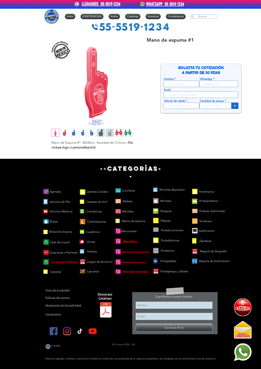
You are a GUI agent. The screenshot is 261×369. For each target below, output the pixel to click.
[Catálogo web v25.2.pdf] (105, 310)
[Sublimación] (206, 230)
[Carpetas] (55, 271)
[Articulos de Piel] (59, 201)
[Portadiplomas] (170, 240)
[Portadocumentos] (172, 230)
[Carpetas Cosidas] (96, 191)
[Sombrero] (205, 221)
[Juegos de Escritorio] (99, 261)
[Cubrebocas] (94, 211)
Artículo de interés (174, 101)
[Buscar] (203, 16)
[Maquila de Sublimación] (214, 261)
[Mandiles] (127, 211)
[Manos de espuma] (133, 221)
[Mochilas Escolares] (134, 262)
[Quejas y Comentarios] (243, 330)
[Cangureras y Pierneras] (63, 252)
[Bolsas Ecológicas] (60, 232)
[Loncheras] (128, 190)
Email (167, 89)
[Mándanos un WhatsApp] (243, 352)
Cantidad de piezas (212, 101)
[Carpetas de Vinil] (96, 201)
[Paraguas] (165, 211)
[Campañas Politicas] (64, 262)
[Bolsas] (53, 221)
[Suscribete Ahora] (174, 328)
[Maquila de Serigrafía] (213, 251)
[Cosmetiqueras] (96, 221)
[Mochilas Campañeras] (135, 251)
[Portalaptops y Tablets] (174, 271)
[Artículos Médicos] (60, 211)
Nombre (169, 79)
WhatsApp (206, 79)
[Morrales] (165, 201)
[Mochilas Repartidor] (172, 189)
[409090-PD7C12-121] (243, 307)
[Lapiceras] (93, 271)
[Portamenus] (206, 191)
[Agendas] (55, 191)
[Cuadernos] (93, 232)
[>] (234, 106)
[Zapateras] (205, 241)
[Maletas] (127, 201)
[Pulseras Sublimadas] (212, 211)
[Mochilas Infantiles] (135, 271)
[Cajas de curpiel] (59, 242)
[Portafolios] (167, 250)
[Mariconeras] (128, 231)
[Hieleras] (92, 251)
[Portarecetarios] (208, 201)
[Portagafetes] (168, 261)
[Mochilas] (130, 241)
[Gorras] (91, 242)
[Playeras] (165, 220)
